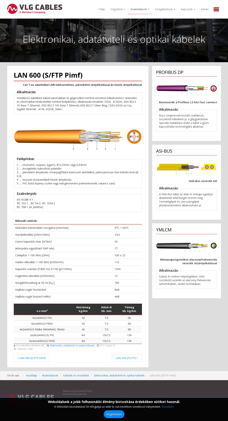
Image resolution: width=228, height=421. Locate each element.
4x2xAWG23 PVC (42, 318)
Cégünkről (118, 9)
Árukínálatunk (140, 9)
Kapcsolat (188, 9)
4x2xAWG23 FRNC (42, 323)
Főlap (101, 9)
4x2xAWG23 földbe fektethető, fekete (42, 329)
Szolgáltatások (165, 9)
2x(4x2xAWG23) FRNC (42, 341)
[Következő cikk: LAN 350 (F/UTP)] (127, 358)
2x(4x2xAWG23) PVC (42, 335)
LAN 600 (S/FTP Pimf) (48, 75)
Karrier (205, 9)
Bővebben (168, 406)
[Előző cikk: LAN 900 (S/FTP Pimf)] (32, 358)
